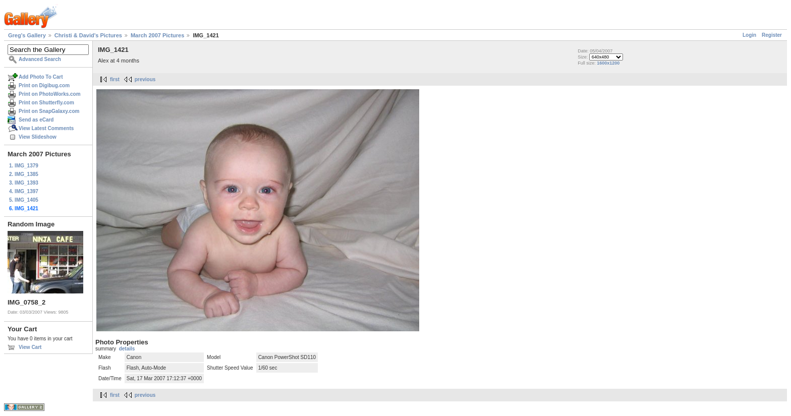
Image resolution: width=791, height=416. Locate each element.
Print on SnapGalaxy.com (49, 111)
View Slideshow (37, 137)
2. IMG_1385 (23, 174)
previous (145, 79)
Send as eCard (36, 120)
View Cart (30, 347)
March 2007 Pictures (157, 35)
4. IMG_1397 (23, 191)
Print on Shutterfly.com (46, 102)
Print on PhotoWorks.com (50, 94)
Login (749, 35)
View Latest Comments (46, 128)
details (127, 348)
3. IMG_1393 (23, 183)
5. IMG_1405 (23, 200)
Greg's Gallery (27, 35)
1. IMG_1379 (23, 165)
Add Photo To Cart (41, 77)
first (115, 79)
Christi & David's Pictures (88, 35)
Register (772, 35)
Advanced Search (40, 59)
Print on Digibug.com (44, 85)
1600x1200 (608, 63)
